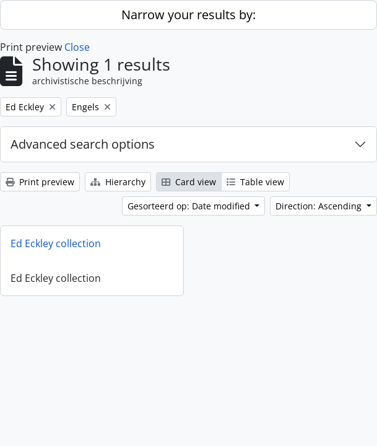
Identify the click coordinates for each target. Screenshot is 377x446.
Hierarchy (117, 182)
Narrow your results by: (188, 14)
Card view (189, 182)
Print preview (40, 182)
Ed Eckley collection (56, 243)
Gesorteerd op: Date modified (190, 206)
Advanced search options (83, 144)
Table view (255, 182)
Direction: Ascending (319, 206)
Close (77, 47)
